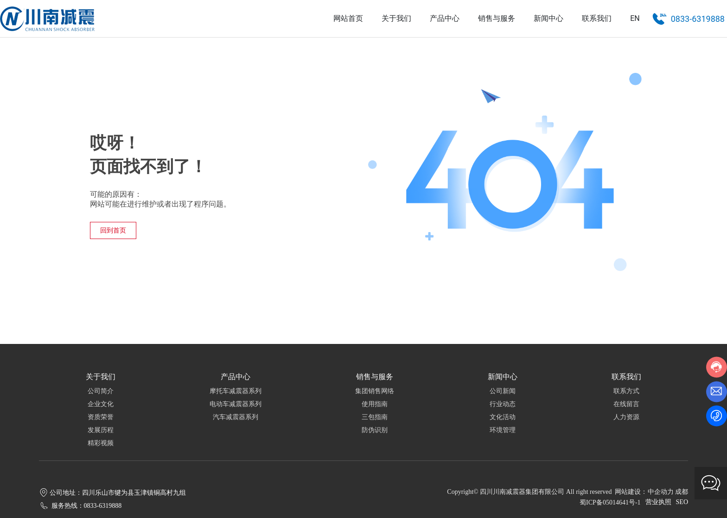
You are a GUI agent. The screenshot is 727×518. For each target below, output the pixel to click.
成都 (681, 491)
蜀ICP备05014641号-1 (610, 502)
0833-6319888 (698, 19)
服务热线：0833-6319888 (86, 505)
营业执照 (658, 502)
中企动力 (661, 491)
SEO (682, 502)
